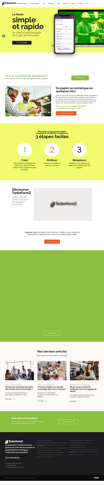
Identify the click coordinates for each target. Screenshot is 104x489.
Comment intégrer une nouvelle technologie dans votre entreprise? (52, 388)
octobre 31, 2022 (75, 384)
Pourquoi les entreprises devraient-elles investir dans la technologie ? (19, 388)
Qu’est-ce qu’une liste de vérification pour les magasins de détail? (83, 389)
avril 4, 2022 (9, 384)
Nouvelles (18, 384)
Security (24, 478)
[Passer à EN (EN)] (87, 3)
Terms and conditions (31, 478)
